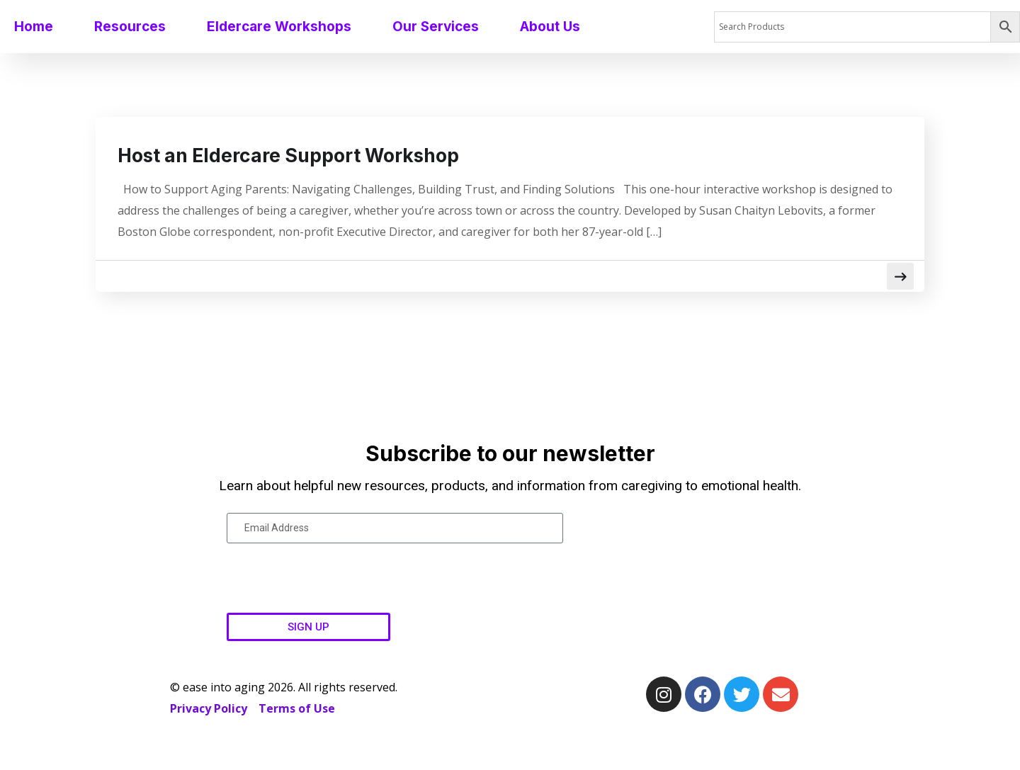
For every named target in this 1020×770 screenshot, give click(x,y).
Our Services (435, 26)
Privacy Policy (208, 710)
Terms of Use (297, 710)
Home (33, 26)
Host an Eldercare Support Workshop (316, 156)
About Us (550, 26)
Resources (130, 26)
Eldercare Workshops (279, 26)
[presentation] (334, 579)
